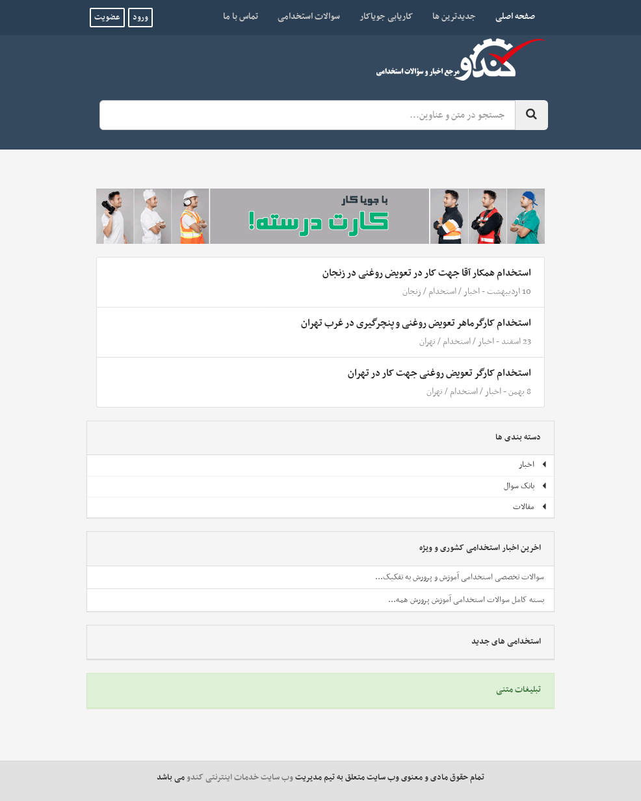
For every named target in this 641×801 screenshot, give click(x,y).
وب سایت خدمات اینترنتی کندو (240, 777)
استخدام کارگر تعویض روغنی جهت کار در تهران (439, 373)
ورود (140, 17)
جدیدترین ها (454, 16)
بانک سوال (525, 486)
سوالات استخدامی (309, 16)
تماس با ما (240, 16)
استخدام (442, 291)
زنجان (411, 291)
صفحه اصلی (510, 16)
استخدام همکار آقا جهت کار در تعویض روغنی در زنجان (426, 273)
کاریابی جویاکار (386, 16)
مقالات (530, 507)
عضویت (107, 17)
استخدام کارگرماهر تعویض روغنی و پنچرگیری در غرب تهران (416, 323)
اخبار (472, 291)
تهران (427, 341)
